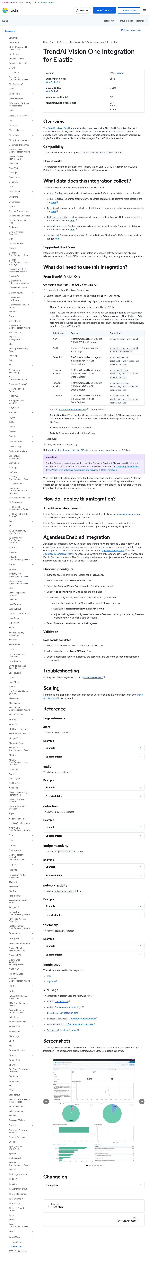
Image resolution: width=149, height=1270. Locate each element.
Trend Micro (14, 1115)
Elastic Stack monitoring (15, 177)
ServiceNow (14, 910)
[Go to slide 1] (87, 1165)
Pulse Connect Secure (19, 822)
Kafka (11, 506)
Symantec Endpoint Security (18, 1009)
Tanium (12, 1048)
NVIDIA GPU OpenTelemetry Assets (19, 707)
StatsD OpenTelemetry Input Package (19, 979)
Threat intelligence (17, 1072)
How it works (53, 161)
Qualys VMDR (15, 833)
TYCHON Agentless (18, 1129)
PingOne (13, 769)
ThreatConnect (16, 1077)
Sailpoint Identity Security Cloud (16, 889)
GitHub (12, 300)
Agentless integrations (113, 550)
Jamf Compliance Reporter (17, 472)
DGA (11, 117)
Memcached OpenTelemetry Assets (19, 587)
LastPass (13, 528)
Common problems (93, 677)
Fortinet (12, 290)
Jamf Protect (15, 482)
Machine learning (13, 1267)
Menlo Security (16, 593)
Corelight (13, 51)
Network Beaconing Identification (18, 672)
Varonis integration (17, 1144)
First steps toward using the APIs (69, 450)
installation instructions (128, 514)
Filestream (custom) (18, 262)
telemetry (50, 924)
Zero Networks (16, 1201)
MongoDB (13, 616)
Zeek (11, 1192)
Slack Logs (14, 914)
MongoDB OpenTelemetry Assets (19, 627)
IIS (10, 404)
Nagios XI (13, 647)
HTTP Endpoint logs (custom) (18, 393)
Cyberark (13, 75)
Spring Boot (14, 938)
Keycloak (13, 518)
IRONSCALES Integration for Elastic (18, 453)
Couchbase (14, 55)
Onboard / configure (58, 569)
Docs (5, 20)
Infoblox (13, 442)
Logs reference (54, 718)
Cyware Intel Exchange (19, 94)
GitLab (12, 305)
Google (12, 314)
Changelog (55, 1176)
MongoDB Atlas (16, 621)
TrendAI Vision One (58, 128)
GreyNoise (14, 341)
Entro (11, 194)
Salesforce (14, 895)
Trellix (12, 1110)
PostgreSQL (14, 785)
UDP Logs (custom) (18, 1134)
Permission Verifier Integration (17, 754)
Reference (141, 20)
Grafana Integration (18, 329)
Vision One (16, 1125)
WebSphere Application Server (17, 1169)
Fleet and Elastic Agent (17, 1234)
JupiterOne (14, 501)
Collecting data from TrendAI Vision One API (70, 284)
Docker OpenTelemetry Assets (19, 132)
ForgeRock (14, 285)
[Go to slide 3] (92, 1165)
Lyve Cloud (14, 560)
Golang (12, 309)
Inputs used (52, 964)
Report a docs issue (131, 30)
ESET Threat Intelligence (15, 216)
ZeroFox (13, 1196)
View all (120, 73)
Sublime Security (16, 989)
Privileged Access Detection (17, 798)
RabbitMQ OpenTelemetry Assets (19, 858)
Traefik (12, 1098)
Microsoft (13, 597)
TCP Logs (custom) (18, 1052)
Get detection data (68, 1012)
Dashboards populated (57, 640)
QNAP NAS (14, 847)
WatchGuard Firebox (18, 1163)
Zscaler (12, 1215)
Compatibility (53, 146)
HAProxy (13, 350)
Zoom (11, 1210)
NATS (11, 652)
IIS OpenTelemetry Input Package (17, 410)
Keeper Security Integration (16, 512)
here (135, 193)
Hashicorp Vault (16, 362)
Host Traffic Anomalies (19, 376)
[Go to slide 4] (95, 1165)
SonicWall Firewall (17, 928)
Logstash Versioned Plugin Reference (16, 1251)
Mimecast (13, 603)
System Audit (15, 1036)
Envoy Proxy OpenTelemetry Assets (19, 205)
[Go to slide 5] (98, 1165)
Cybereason (15, 80)
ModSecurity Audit (17, 612)
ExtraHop (13, 234)
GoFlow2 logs (15, 325)
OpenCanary (15, 728)
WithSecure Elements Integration (19, 1181)
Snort (11, 919)
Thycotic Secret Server (16, 1087)
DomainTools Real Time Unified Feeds (18, 148)
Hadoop (13, 345)
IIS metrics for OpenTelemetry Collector (16, 418)
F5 (10, 243)
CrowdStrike (15, 69)
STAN (11, 968)
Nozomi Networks (17, 697)
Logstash (11, 1240)
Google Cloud (15, 320)
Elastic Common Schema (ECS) (12, 1259)
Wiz (11, 1187)
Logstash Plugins (14, 1245)
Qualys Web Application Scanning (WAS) (16, 840)
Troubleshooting (61, 670)
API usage (50, 989)
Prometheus (14, 811)
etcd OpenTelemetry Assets (18, 228)
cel (48, 976)
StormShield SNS (17, 985)
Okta (11, 713)
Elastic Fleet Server (18, 166)
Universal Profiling (17, 1139)
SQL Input (13, 954)
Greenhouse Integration (15, 335)
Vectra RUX (14, 1153)
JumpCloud (14, 496)
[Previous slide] (46, 1101)
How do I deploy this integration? (79, 498)
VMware (13, 1158)
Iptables (12, 448)
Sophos (12, 933)
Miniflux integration (17, 607)
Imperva (12, 425)
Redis (11, 869)
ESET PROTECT (16, 211)
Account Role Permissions (72, 409)
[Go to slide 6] (101, 1165)
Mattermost (14, 576)
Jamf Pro (13, 478)
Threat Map (14, 1082)
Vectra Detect (15, 1148)
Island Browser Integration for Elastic (18, 460)
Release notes (110, 20)
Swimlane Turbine (17, 998)
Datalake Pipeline (68, 1030)
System (12, 1032)
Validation (50, 631)
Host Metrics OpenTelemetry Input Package (19, 368)
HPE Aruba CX (15, 380)
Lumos (12, 556)
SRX (11, 964)
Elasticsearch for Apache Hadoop (14, 1228)
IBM (10, 399)
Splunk (12, 943)
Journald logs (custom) (19, 492)
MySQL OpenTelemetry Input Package (19, 640)
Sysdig (12, 1020)
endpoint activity (55, 845)
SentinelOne (14, 905)
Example (48, 740)
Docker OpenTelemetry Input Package (19, 140)
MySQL (12, 633)
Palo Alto (13, 748)
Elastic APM (14, 154)
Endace (12, 190)
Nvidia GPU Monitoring (19, 701)
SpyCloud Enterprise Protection (18, 948)
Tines (11, 1093)
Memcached (15, 581)
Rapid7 (12, 864)
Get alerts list (61, 1001)
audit (47, 766)
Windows (13, 1175)
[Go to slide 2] (90, 1165)
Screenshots (56, 1040)
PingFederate (15, 774)
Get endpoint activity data (82, 1018)
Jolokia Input (15, 487)
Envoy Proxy (15, 199)
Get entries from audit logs (68, 1007)
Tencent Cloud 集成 (18, 1067)
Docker (12, 126)
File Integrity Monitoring (14, 249)
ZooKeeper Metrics (18, 1206)
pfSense (13, 760)
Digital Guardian (16, 122)
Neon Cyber (14, 657)
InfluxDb (13, 431)
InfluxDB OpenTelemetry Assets (19, 436)
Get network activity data (80, 1024)
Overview (54, 121)
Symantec (13, 1003)
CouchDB (13, 60)
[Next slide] (142, 1101)
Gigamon (13, 295)
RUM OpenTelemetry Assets (18, 882)
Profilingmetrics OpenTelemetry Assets (19, 805)
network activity (55, 885)
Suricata (12, 994)
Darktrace (13, 105)
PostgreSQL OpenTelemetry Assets (19, 791)
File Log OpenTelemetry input (19, 256)
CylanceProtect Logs (18, 89)
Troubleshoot (126, 20)
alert (46, 726)
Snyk (11, 924)
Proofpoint (14, 817)
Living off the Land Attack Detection (17, 545)
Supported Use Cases (59, 247)
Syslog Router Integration (15, 1026)
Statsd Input (14, 973)
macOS (12, 565)
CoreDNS (13, 46)
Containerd (14, 42)
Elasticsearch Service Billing (19, 184)
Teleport (13, 1057)
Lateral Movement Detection (17, 533)
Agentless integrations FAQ (57, 553)
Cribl (11, 65)
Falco (11, 238)
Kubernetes (14, 523)
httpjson (51, 981)
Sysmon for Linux (17, 1015)
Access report (47, 2)
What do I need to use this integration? (85, 266)
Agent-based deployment (62, 508)
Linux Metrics (15, 539)
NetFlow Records (17, 661)
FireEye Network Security (16, 268)
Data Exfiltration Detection (16, 111)
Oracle (12, 719)
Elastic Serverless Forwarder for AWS (15, 1221)
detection (50, 806)
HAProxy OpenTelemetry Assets (19, 356)
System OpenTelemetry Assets (19, 1042)
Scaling (51, 687)
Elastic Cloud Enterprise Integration (19, 160)
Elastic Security (16, 171)
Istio (11, 466)
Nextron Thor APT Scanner (17, 685)
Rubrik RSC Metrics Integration (18, 875)
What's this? (52, 82)
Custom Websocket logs (18, 99)
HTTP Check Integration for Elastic (18, 386)
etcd (11, 222)
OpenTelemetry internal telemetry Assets (16, 735)
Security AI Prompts (18, 900)
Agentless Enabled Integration (76, 536)
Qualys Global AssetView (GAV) (17, 827)
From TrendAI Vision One (61, 276)
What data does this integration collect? (87, 180)
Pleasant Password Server (18, 780)
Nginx (11, 692)
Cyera (12, 85)
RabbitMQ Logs (16, 852)
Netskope (13, 666)
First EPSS (13, 274)
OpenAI (12, 724)
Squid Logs (14, 959)
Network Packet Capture (16, 678)
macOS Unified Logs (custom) (18, 570)
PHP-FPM (13, 765)
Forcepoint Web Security (16, 280)
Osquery (13, 742)
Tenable (13, 1062)
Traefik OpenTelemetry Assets (19, 1103)
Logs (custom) (15, 551)
